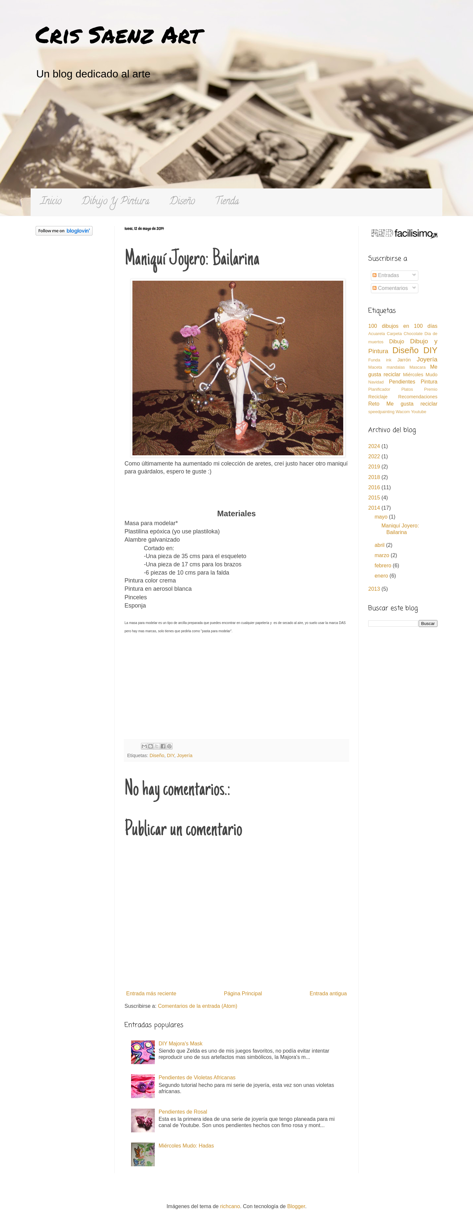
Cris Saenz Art (118, 33)
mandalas (396, 367)
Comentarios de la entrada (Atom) (197, 1006)
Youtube (419, 411)
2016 (374, 487)
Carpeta (394, 333)
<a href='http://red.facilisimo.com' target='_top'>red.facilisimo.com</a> (404, 234)
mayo (382, 517)
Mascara (417, 367)
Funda (374, 359)
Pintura (429, 381)
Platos (407, 389)
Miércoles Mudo (420, 374)
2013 (374, 589)
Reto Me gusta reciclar (402, 404)
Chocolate (413, 333)
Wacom (403, 411)
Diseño (182, 202)
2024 (374, 446)
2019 (374, 466)
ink (388, 359)
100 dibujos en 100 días (402, 326)
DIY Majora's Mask (180, 1043)
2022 (374, 456)
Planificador (379, 389)
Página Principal (243, 993)
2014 (374, 508)
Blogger (296, 1206)
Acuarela (376, 333)
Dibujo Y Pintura (115, 202)
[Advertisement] (236, 139)
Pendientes (402, 381)
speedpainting (381, 411)
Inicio (51, 202)
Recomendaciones (417, 396)
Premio (430, 389)
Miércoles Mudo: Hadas (186, 1146)
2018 (374, 477)
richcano (230, 1206)
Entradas (386, 275)
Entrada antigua (328, 993)
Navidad (376, 382)
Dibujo (396, 341)
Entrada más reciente (151, 993)
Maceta (375, 367)
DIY (170, 755)
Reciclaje (377, 396)
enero (382, 576)
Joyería (184, 755)
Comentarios (390, 288)
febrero (384, 565)
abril (380, 545)
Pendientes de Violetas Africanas (197, 1077)
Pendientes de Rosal (182, 1112)
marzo (383, 555)
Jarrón (404, 359)
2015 (374, 497)
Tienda (227, 202)
